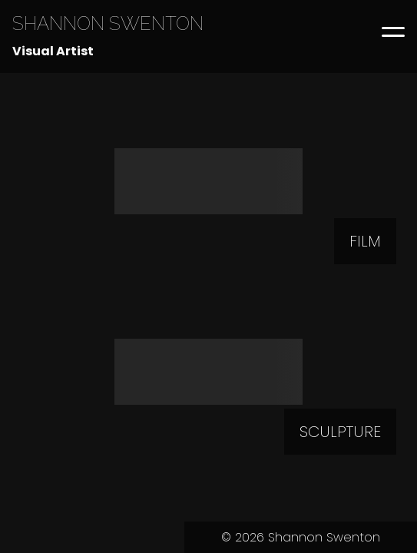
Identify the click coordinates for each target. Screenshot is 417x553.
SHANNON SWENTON (108, 23)
